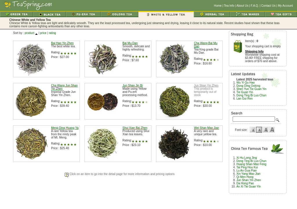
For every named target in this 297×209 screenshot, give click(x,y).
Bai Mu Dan (129, 43)
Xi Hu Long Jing (246, 157)
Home (218, 5)
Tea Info (229, 5)
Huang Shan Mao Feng (251, 164)
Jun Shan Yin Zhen (206, 85)
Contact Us (268, 5)
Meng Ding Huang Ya (65, 127)
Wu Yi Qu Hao (245, 82)
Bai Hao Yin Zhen (62, 43)
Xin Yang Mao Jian (248, 173)
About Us (242, 5)
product (29, 33)
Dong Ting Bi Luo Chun (251, 95)
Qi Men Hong (244, 177)
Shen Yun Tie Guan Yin (251, 89)
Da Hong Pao (245, 183)
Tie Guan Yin (244, 92)
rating (52, 33)
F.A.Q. (255, 5)
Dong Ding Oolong (248, 85)
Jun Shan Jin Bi (132, 85)
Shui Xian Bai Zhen (134, 127)
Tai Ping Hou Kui (247, 167)
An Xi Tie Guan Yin (248, 186)
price (43, 33)
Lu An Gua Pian (246, 170)
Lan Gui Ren (244, 98)
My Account (285, 5)
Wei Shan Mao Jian (206, 127)
